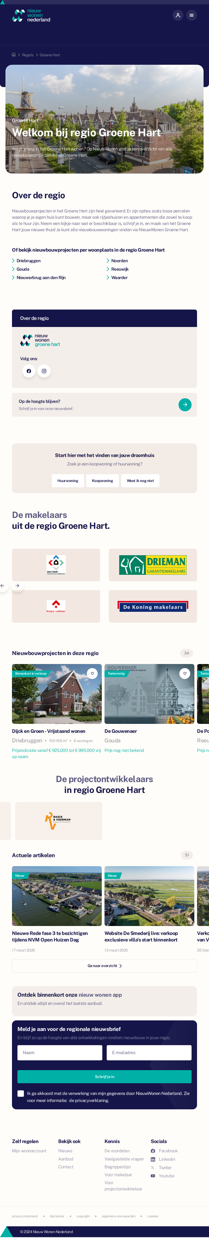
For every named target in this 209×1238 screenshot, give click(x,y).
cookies (152, 1216)
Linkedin (163, 1159)
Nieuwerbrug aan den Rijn (39, 277)
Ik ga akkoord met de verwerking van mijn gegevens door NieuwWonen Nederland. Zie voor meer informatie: (108, 1097)
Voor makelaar (118, 1174)
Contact (65, 1166)
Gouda (20, 269)
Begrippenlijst (117, 1166)
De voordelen (117, 1150)
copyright (83, 1216)
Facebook (164, 1150)
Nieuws (65, 1150)
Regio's (27, 55)
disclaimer (57, 1216)
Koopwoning (102, 480)
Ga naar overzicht (105, 966)
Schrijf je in (104, 1077)
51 (187, 855)
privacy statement (25, 1216)
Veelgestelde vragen (124, 1159)
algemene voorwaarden (118, 1216)
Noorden (117, 260)
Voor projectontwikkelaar (123, 1185)
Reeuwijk (118, 269)
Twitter (161, 1167)
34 (186, 653)
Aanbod (65, 1159)
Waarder (117, 277)
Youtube (162, 1175)
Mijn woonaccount (29, 1150)
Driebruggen (26, 260)
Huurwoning (67, 480)
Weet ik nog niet (140, 480)
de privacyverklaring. (89, 1100)
